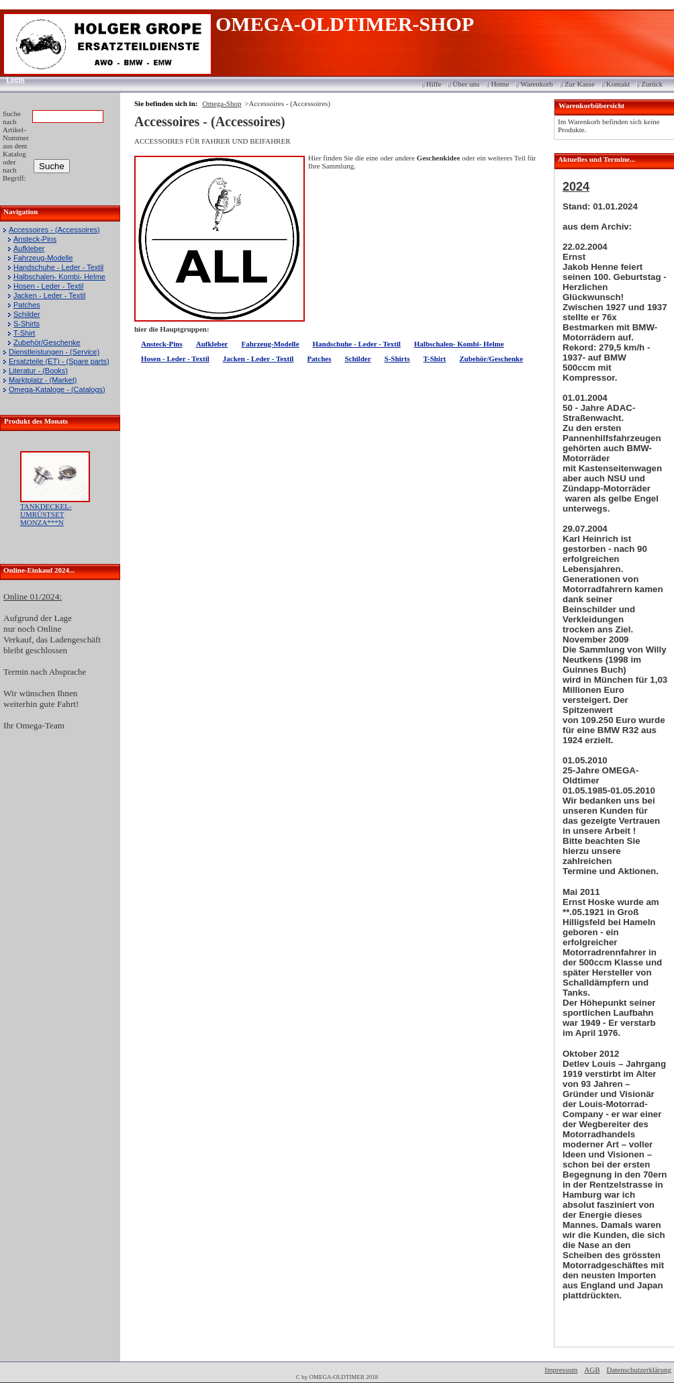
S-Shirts (26, 324)
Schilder (26, 314)
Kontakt (618, 84)
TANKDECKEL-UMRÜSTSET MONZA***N (46, 514)
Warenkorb (536, 84)
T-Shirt (24, 333)
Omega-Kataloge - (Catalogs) (57, 389)
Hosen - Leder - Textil (48, 286)
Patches (26, 305)
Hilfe (434, 84)
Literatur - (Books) (38, 371)
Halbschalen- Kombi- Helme (59, 277)
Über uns (465, 84)
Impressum (560, 1370)
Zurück (652, 84)
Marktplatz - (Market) (43, 380)
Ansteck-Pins (34, 239)
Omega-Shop (221, 103)
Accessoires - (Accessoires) (54, 230)
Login (11, 79)
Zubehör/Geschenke (47, 342)
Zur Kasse (580, 84)
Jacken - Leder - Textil (49, 295)
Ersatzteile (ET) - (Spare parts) (59, 361)
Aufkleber (28, 248)
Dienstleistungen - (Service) (54, 352)
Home (500, 84)
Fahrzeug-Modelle (43, 258)
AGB (591, 1370)
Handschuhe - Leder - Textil (58, 267)
